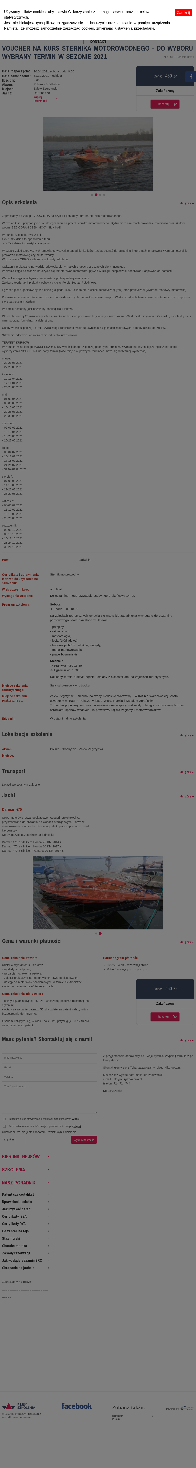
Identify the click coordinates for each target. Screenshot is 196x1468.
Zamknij (183, 13)
